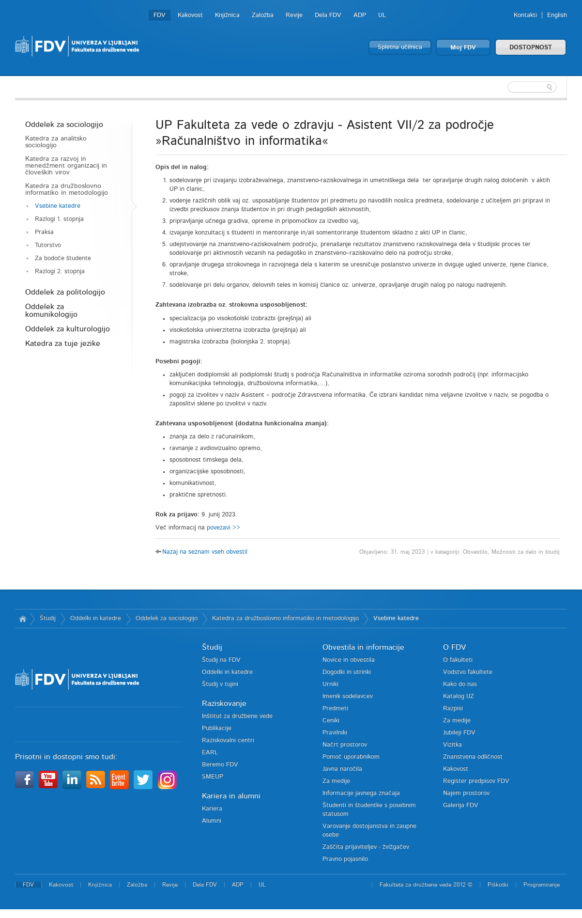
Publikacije (216, 728)
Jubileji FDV (459, 733)
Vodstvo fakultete (467, 672)
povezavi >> (223, 528)
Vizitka (452, 745)
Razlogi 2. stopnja (60, 271)
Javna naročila (342, 769)
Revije (294, 15)
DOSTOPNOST (530, 48)
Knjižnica (227, 15)
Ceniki (330, 720)
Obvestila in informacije (363, 647)
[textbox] (504, 87)
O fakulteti (458, 660)
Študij (48, 618)
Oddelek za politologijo (65, 292)
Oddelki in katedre (95, 618)
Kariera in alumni (231, 796)
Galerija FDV (460, 805)
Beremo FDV (220, 765)
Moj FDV (463, 48)
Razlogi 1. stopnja (59, 219)
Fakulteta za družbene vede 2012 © (426, 884)
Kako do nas (460, 684)
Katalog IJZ (458, 696)
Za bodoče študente (63, 258)
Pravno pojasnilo (345, 859)
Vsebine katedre (57, 206)
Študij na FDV (221, 660)
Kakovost (190, 15)
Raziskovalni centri (228, 740)
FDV (159, 15)
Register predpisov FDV (476, 781)
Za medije (336, 781)
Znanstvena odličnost (473, 757)
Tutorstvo (48, 245)
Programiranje (541, 884)
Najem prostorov (466, 793)
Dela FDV (328, 15)
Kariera (212, 809)
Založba (263, 15)
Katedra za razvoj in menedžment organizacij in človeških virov (66, 166)
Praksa (44, 232)
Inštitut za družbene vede (237, 716)
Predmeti (335, 708)
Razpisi (453, 708)
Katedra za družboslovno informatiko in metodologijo (66, 189)
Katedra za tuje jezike (62, 343)
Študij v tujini (220, 684)
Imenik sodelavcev (347, 696)
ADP (359, 15)
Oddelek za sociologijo (64, 124)
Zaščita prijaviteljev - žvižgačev (365, 847)
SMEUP (212, 777)
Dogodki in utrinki (346, 672)
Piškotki (498, 884)
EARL (210, 752)
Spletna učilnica (400, 47)
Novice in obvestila (348, 660)
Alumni (211, 821)
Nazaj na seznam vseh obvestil (204, 552)
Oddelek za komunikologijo (51, 310)
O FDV (454, 647)
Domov (22, 618)
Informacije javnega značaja (361, 793)
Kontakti (525, 15)
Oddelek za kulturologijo (67, 329)
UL (382, 15)
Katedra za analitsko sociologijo (56, 142)
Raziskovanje (224, 703)
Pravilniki (334, 733)
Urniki (330, 684)
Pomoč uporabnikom (351, 757)
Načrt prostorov (344, 745)
